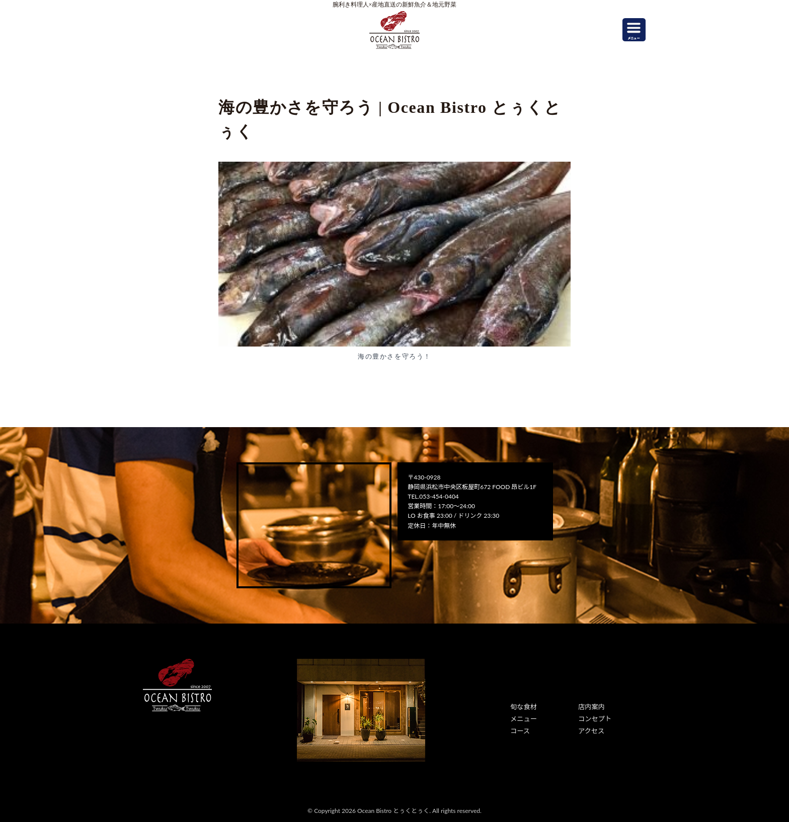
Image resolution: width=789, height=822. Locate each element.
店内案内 (590, 706)
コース (519, 728)
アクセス (590, 728)
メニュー (522, 717)
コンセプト (593, 717)
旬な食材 (522, 706)
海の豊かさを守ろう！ (394, 356)
